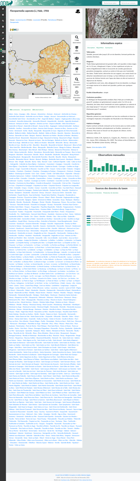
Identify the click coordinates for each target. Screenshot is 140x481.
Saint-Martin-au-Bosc (46, 397)
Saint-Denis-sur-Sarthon (44, 366)
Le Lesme (34, 276)
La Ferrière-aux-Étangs (63, 255)
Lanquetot (34, 266)
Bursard (69, 164)
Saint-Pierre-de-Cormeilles (44, 417)
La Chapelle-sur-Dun (73, 252)
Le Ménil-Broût (43, 276)
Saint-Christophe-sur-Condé (50, 364)
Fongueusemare (72, 214)
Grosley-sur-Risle (34, 233)
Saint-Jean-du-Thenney (24, 390)
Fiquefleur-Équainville (50, 214)
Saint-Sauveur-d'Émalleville (67, 424)
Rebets (12, 347)
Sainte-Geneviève (49, 369)
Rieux (73, 347)
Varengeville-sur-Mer (35, 457)
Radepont (72, 345)
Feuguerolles (37, 214)
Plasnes (17, 340)
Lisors (46, 297)
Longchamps (22, 300)
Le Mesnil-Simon (57, 278)
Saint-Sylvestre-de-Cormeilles (51, 426)
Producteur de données (113, 193)
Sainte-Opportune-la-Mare (64, 374)
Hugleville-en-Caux (43, 245)
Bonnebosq (40, 155)
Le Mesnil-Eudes (56, 276)
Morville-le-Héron (58, 324)
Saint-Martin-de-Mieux (45, 402)
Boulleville (66, 157)
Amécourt (59, 114)
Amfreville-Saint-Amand (17, 116)
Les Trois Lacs (69, 290)
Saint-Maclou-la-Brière (24, 395)
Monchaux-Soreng (22, 319)
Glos (75, 224)
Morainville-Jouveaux (68, 321)
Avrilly (45, 131)
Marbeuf (18, 307)
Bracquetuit (19, 162)
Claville (34, 178)
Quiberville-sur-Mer (41, 345)
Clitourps (64, 178)
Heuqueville (35, 243)
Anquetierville (59, 121)
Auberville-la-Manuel (24, 126)
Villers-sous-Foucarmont (28, 464)
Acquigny (23, 114)
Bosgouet (19, 157)
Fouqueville (37, 219)
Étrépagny (21, 209)
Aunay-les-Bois (54, 126)
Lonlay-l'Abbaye (48, 300)
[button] (11, 43)
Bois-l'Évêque (41, 152)
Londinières (13, 300)
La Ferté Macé (50, 257)
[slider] (33, 94)
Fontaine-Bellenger (15, 216)
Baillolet (67, 133)
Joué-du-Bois (51, 247)
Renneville (35, 347)
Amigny (49, 116)
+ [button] (10, 40)
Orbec (12, 333)
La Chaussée (13, 255)
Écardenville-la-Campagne (44, 202)
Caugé (56, 171)
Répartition (101, 48)
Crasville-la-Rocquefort (56, 188)
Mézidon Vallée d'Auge (31, 316)
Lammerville (59, 264)
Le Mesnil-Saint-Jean (43, 278)
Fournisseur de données (94, 193)
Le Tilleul (75, 293)
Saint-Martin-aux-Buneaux (64, 397)
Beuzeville (27, 147)
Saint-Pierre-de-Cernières (24, 417)
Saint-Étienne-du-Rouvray (18, 376)
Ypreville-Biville (68, 467)
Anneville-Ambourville (30, 121)
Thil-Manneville (49, 443)
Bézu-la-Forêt (63, 147)
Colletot (21, 181)
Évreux (52, 209)
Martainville (57, 307)
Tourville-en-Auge (64, 447)
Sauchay (54, 433)
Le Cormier (60, 274)
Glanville (63, 224)
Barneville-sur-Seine (53, 136)
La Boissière (64, 250)
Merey (57, 312)
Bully (63, 164)
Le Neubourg (30, 281)
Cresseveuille (69, 188)
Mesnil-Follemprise (55, 314)
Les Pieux (29, 290)
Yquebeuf (78, 467)
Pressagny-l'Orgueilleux (73, 343)
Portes (46, 343)
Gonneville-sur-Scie (16, 228)
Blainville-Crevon (42, 150)
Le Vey (62, 295)
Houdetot (12, 245)
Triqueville (12, 452)
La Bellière (46, 250)
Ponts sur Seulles (37, 343)
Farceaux (75, 209)
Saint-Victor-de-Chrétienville (66, 428)
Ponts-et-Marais (24, 343)
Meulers (19, 316)
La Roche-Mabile (60, 266)
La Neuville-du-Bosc (22, 266)
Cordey (68, 183)
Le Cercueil (33, 274)
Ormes (23, 333)
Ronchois (28, 352)
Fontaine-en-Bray (30, 216)
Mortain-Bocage (29, 324)
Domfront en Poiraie (37, 197)
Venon (40, 459)
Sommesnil (31, 438)
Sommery (22, 438)
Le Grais (77, 274)
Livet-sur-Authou (70, 297)
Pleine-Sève (25, 340)
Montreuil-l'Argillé (35, 321)
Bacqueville (58, 131)
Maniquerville (14, 305)
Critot (30, 193)
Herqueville (24, 240)
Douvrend (66, 197)
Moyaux (12, 326)
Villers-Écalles (14, 464)
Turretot (47, 452)
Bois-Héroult (31, 152)
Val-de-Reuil (74, 452)
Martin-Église (21, 309)
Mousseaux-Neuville (73, 324)
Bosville (44, 157)
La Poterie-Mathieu (46, 266)
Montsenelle (47, 321)
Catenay (50, 171)
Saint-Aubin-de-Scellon (43, 359)
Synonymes (110, 48)
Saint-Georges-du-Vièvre (55, 378)
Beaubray (43, 138)
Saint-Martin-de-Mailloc (27, 402)
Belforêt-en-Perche (37, 143)
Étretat (29, 209)
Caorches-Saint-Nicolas (73, 169)
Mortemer (40, 324)
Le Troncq (26, 295)
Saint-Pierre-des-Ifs (29, 419)
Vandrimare (13, 457)
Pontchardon (46, 340)
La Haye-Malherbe (20, 262)
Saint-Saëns (23, 424)
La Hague (51, 259)
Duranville (33, 200)
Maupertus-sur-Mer (70, 309)
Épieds (11, 207)
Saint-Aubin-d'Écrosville (25, 359)
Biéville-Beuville (14, 150)
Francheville (46, 219)
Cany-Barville (59, 169)
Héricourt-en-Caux (43, 238)
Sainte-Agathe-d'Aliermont (72, 366)
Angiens (61, 119)
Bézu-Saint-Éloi (74, 147)
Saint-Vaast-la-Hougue (31, 428)
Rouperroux (66, 352)
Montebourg (46, 319)
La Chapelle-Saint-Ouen (56, 252)
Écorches (58, 202)
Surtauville (72, 438)
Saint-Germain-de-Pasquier (61, 381)
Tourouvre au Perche (49, 447)
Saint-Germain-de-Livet (42, 381)
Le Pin (72, 281)
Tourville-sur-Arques (34, 450)
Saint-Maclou (62, 393)
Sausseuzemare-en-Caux (29, 436)
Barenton (26, 136)
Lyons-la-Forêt (30, 302)
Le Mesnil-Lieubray (28, 278)
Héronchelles (13, 240)
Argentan (43, 124)
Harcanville (23, 236)
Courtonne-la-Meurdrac (17, 188)
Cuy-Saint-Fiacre (20, 195)
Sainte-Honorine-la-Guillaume (38, 371)
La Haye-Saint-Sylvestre (36, 262)
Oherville (78, 331)
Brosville (51, 164)
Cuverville (65, 193)
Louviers (20, 302)
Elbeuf (18, 205)
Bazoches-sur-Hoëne (16, 138)
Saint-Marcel (38, 395)
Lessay (60, 290)
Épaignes (74, 205)
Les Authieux (69, 283)
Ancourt (56, 116)
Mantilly (70, 305)
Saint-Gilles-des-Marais (58, 386)
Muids (18, 326)
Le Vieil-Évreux (71, 295)
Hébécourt (32, 238)
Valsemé (72, 455)
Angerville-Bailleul (50, 119)
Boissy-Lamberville (21, 155)
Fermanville (52, 212)
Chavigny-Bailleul (59, 176)
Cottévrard (20, 186)
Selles (54, 436)
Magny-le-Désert (42, 302)
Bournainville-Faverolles (53, 159)
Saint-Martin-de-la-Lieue (65, 400)
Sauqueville (78, 433)
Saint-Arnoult (41, 357)
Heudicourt (61, 240)
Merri (76, 312)
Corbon (52, 183)
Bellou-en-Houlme (20, 145)
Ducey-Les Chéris (23, 200)
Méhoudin (23, 312)
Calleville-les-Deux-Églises (59, 166)
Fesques (28, 214)
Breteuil (56, 162)
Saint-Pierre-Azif (46, 414)
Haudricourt (57, 236)
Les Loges (42, 288)
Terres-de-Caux (48, 440)
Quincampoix (54, 345)
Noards (50, 328)
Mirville (73, 316)
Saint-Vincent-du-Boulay (65, 431)
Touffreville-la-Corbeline (44, 445)
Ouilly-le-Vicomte (70, 333)
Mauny (59, 309)
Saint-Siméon (34, 426)
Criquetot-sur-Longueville (18, 193)
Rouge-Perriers (55, 352)
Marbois (25, 307)
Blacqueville (31, 150)
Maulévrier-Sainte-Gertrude (46, 309)
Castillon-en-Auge (39, 171)
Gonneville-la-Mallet (50, 226)
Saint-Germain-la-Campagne (54, 383)
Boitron (32, 155)
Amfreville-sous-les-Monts (36, 116)
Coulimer (35, 186)
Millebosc (66, 316)
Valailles (54, 452)
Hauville (24, 238)
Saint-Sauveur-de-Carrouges (47, 424)
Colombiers (47, 181)
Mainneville (53, 302)
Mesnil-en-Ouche (41, 314)
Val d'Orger (41, 455)
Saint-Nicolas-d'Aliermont (63, 407)
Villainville (76, 462)
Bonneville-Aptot (51, 155)
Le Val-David (44, 295)
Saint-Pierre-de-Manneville (63, 417)
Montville (56, 321)
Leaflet (59, 98)
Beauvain (55, 140)
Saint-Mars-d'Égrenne (29, 397)
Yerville (59, 467)
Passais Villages (54, 336)
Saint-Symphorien (69, 426)
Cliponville (56, 178)
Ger (51, 224)
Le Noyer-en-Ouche (54, 281)
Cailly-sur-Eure (34, 166)
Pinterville (70, 338)
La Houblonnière (52, 262)
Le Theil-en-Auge (38, 293)
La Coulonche (32, 255)
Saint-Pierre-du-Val (64, 419)
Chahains (43, 174)
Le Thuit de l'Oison (64, 293)
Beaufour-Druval (53, 138)
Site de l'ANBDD (63, 475)
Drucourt (12, 200)
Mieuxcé (58, 316)
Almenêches (43, 114)
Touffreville (31, 445)
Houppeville (31, 245)
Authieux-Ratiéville (24, 128)
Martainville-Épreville (69, 307)
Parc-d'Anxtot (43, 336)
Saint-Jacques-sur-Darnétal (44, 388)
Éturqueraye (44, 209)
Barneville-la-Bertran (37, 136)
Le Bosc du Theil (48, 271)
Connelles (25, 183)
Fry (29, 221)
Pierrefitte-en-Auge (59, 338)
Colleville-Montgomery (34, 181)
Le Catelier (24, 274)
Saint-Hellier (72, 386)
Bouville (73, 159)
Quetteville (29, 345)
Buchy (58, 164)
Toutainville (54, 450)
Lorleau (77, 300)
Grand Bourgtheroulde (25, 231)
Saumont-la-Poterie (65, 433)
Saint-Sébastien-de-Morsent (19, 426)
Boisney (50, 152)
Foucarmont (20, 219)
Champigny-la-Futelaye (25, 176)
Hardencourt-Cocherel (44, 236)
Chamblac (59, 174)
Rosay (35, 352)
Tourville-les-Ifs (20, 450)
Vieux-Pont (68, 462)
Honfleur (77, 243)
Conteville (33, 183)
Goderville (23, 226)
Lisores (40, 297)
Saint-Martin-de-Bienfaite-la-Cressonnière (40, 400)
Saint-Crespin (66, 364)
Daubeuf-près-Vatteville (68, 195)
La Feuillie (77, 257)
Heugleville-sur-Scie (22, 243)
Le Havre (26, 276)
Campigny (22, 169)
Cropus (44, 193)
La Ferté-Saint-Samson (64, 257)
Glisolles (70, 224)
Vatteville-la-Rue (31, 459)
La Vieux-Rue (74, 269)
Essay (41, 207)
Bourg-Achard (14, 159)
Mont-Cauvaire (35, 319)
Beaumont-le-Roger (37, 140)
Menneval (50, 312)
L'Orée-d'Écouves (67, 300)
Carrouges (28, 171)
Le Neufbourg (40, 281)
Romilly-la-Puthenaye (68, 350)
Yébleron (52, 467)
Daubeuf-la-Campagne (50, 195)
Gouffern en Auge (30, 228)
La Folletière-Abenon (16, 259)
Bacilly (51, 131)
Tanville (27, 440)
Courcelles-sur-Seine (73, 186)
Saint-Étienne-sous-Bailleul (71, 376)
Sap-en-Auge (14, 433)
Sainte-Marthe (29, 374)
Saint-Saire (32, 424)
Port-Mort (53, 343)
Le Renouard (49, 283)
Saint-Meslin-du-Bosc (26, 407)
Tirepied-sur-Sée (61, 443)
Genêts (45, 224)
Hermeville (55, 238)
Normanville (72, 328)
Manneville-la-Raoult (43, 305)
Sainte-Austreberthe (17, 369)
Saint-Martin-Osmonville (60, 405)
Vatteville (21, 459)
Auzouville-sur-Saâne (47, 128)
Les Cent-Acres (75, 286)
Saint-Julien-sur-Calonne (57, 390)
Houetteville (21, 245)
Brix (39, 164)
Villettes (75, 464)
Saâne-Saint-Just (49, 355)
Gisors (56, 224)
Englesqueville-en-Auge (44, 205)
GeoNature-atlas (64, 480)
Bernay (47, 145)
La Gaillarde (42, 259)
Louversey (12, 302)
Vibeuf (37, 462)
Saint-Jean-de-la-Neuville (63, 388)
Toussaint (46, 450)
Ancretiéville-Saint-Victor (18, 119)
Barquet (64, 136)
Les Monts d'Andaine (55, 288)
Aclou (16, 114)
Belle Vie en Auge (62, 143)
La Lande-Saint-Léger (38, 264)
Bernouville (55, 145)
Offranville (70, 331)
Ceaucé (24, 174)
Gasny (16, 224)
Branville (28, 162)
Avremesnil (38, 131)
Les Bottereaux (63, 286)
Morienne (12, 324)
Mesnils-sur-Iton (69, 314)
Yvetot (12, 469)
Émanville (31, 205)
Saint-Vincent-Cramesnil (29, 431)
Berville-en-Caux (66, 145)
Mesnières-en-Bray (27, 314)
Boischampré (20, 152)
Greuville (12, 233)
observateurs (40, 110)
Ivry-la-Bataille (40, 247)
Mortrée (48, 324)
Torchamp (17, 445)
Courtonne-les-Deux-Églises (37, 188)
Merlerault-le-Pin (67, 312)
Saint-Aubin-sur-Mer (25, 362)
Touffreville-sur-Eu (61, 445)
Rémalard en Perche (23, 347)
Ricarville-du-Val (56, 347)
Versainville (13, 462)
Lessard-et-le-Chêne (50, 290)
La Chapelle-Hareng (23, 252)
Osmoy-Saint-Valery (34, 333)
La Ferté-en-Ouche (37, 257)
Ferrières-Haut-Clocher (66, 212)
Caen (75, 164)
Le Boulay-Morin (70, 271)
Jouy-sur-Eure (62, 247)
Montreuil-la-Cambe (21, 321)
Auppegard (65, 126)
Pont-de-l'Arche (58, 340)
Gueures (77, 233)
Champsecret (39, 176)
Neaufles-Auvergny (58, 326)
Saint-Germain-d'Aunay (24, 381)
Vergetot (62, 459)
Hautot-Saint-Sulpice (70, 236)
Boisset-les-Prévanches (62, 152)
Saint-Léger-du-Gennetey (22, 393)
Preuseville (14, 345)
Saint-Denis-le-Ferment (26, 366)
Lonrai (57, 300)
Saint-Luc (52, 393)
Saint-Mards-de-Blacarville (63, 395)
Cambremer (74, 166)
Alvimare (52, 114)
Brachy (11, 162)
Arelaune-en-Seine (31, 124)
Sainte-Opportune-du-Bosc (44, 374)
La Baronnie (37, 250)
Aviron (30, 131)
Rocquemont (33, 350)
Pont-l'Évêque (69, 340)
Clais (22, 178)
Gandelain (64, 221)
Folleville (63, 214)
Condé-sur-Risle (14, 183)
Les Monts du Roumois (71, 288)
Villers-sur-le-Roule (45, 464)
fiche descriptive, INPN (99, 147)
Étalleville (63, 207)
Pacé (24, 336)
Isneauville (25, 247)
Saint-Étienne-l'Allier (35, 376)
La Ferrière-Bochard (22, 257)
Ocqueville (61, 331)
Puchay (21, 345)
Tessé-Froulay (60, 440)
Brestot (49, 162)
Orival (18, 333)
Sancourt (78, 431)
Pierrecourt (37, 338)
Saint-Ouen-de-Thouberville (50, 409)
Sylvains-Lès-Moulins (16, 440)
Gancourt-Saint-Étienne (51, 221)
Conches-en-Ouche (69, 181)
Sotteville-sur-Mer (42, 438)
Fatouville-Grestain (15, 212)
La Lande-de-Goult (22, 264)
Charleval (49, 176)
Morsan (19, 324)
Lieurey (17, 297)
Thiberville (29, 443)
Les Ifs (36, 288)
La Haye (68, 259)
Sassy (48, 433)
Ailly (29, 114)
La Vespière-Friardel (51, 269)
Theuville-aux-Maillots (17, 443)
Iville (31, 247)
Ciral (18, 178)
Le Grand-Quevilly (15, 276)
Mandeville (69, 302)
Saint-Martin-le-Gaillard (42, 405)
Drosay (74, 197)
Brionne (27, 164)
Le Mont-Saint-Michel (16, 281)
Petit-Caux (20, 338)
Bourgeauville (38, 159)
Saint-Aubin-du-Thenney (60, 359)
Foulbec (29, 219)
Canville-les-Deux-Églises (44, 169)
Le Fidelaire (69, 274)
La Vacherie (39, 269)
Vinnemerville (23, 467)
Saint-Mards (48, 395)
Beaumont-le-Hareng (21, 140)
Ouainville (46, 333)
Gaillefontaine (37, 221)
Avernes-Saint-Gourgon (64, 128)
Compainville (56, 181)
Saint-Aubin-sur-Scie (41, 362)
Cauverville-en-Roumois (68, 171)
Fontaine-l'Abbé (54, 216)
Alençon (35, 114)
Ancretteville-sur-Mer (35, 119)
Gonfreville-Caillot (35, 226)
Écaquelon (30, 202)
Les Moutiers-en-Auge (17, 290)
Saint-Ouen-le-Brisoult (17, 412)
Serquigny (61, 436)
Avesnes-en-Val (21, 131)
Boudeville (58, 157)
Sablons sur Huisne (63, 355)
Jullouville (71, 247)
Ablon (11, 114)
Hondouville (68, 243)
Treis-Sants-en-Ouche (67, 450)
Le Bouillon (59, 271)
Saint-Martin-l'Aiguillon (25, 405)
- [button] (10, 45)
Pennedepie (71, 336)
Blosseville (67, 150)
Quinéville (63, 345)
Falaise (68, 209)
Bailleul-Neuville (56, 133)
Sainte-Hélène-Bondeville (18, 371)
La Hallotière (60, 259)
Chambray (12, 176)
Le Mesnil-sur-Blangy (72, 278)
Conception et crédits (75, 475)
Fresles (73, 219)
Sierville (68, 436)
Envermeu (56, 205)
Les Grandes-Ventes (16, 288)
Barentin (18, 136)
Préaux (61, 343)
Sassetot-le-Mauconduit (28, 433)
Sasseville (42, 433)
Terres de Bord (37, 440)
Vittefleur (32, 467)
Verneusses (70, 459)
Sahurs (73, 355)
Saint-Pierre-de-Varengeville (47, 419)
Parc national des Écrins (86, 480)
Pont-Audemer (36, 340)
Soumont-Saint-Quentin (58, 438)
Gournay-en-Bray (64, 228)
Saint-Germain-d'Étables (34, 383)
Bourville (66, 159)
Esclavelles (34, 207)
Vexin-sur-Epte (28, 462)
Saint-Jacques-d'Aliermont (24, 388)
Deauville (25, 197)
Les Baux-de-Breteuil (33, 286)
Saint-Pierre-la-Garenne (24, 421)
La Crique (41, 255)
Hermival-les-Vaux (67, 238)
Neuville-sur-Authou (34, 328)
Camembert (13, 169)
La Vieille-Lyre (64, 269)
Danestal (38, 195)
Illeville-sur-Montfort (72, 245)
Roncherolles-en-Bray (16, 352)
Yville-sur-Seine (21, 469)
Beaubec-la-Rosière (32, 138)
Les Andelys (59, 283)
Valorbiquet (64, 455)
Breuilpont (19, 164)
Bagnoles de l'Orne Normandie (19, 133)
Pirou (77, 338)
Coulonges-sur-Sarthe (47, 186)
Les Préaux (37, 290)
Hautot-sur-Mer (14, 238)
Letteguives (35, 295)
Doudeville (58, 197)
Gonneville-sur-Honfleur (66, 226)
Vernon (77, 459)
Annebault (17, 121)
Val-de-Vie (32, 455)
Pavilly (63, 336)
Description (91, 48)
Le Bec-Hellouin (14, 271)
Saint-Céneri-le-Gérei (31, 364)
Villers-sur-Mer (58, 464)
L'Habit (11, 297)
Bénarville (31, 145)
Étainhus (56, 207)
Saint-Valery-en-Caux (47, 428)
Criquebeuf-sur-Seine (58, 190)
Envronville (66, 205)
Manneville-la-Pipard (27, 305)
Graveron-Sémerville (64, 231)
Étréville (36, 209)
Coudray (28, 186)
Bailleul (34, 133)
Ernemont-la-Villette (22, 207)
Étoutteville (13, 209)
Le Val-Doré (54, 295)
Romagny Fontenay (53, 350)
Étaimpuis (48, 207)
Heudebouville (51, 240)
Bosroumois (36, 157)
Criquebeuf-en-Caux (23, 190)
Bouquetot (75, 157)
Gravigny (76, 231)
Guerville (70, 233)
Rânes (79, 345)
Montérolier (56, 319)
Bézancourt (53, 147)
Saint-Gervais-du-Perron (23, 386)
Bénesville (39, 145)
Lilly (23, 297)
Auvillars (36, 128)
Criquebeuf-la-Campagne (40, 190)
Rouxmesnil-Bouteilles (23, 355)
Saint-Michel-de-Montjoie (44, 407)
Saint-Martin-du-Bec (62, 402)
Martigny (12, 309)
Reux (47, 347)
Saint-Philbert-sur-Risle (31, 414)
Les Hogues (28, 288)
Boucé (50, 157)
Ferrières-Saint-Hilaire (16, 214)
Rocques (42, 350)
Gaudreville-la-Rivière (34, 224)
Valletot (49, 455)
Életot (24, 205)
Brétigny (63, 162)
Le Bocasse (25, 271)
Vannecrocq (22, 457)
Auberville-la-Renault (40, 126)
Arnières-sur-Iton (53, 124)
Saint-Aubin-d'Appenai (55, 357)
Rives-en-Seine (22, 350)
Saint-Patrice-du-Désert (43, 412)
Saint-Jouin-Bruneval (41, 390)
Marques (40, 307)
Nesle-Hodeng (20, 328)
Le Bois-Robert (36, 271)
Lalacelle (12, 264)
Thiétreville (38, 443)
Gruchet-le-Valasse (47, 233)
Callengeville (44, 166)
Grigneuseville (22, 233)
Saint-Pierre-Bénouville (61, 414)
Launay (30, 269)
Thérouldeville (71, 440)
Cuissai (58, 193)
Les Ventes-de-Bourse (22, 293)
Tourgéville (13, 447)
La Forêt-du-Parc (31, 259)
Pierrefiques (46, 338)
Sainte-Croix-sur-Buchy (34, 369)
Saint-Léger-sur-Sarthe (40, 393)
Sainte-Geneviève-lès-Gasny (66, 369)
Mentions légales (87, 475)
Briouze (34, 164)
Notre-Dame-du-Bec (49, 331)
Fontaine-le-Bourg (68, 216)
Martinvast (31, 309)
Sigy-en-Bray (77, 436)
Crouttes (51, 193)
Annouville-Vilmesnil (46, 121)
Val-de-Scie (23, 455)
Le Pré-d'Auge (39, 283)
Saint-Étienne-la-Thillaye (52, 376)
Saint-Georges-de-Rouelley (36, 378)
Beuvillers (19, 147)
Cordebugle (60, 183)
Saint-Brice (19, 364)
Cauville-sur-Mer (15, 174)
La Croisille (49, 255)
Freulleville (23, 221)
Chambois (67, 174)
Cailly (25, 166)
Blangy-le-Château (56, 150)
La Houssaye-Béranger (67, 262)
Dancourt (30, 195)
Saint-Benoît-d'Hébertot (57, 362)
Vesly (20, 462)
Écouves (12, 205)
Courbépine (61, 186)
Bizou (23, 150)
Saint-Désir (58, 366)
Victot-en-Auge (46, 462)
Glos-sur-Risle (14, 226)
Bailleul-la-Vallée (44, 133)
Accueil (56, 475)
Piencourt (28, 338)
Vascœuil (63, 457)
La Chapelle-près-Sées (39, 252)
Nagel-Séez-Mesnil (28, 326)
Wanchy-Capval (42, 467)
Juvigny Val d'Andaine (24, 250)
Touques (71, 445)
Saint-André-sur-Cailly (28, 357)
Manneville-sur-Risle (59, 305)
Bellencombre (50, 143)
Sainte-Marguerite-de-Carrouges (61, 371)
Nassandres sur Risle (43, 326)
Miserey (12, 319)
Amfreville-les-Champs (72, 114)
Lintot (34, 297)
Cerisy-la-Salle (34, 174)
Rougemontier (43, 352)
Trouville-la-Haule (23, 452)
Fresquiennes (13, 221)
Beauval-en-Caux (66, 140)
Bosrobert (27, 157)
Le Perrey (65, 281)
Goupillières (42, 228)
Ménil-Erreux (40, 312)
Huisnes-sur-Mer (57, 245)
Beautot (48, 140)
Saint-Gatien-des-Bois (17, 378)
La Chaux (22, 255)
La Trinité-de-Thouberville (18, 269)
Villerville (68, 464)
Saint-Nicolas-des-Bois (31, 409)
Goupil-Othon (52, 228)
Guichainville (13, 236)
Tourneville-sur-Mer (34, 447)
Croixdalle (37, 193)
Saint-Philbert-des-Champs (62, 412)
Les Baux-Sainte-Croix (49, 286)
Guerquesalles (61, 233)
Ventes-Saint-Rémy (50, 459)
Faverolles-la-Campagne (32, 212)
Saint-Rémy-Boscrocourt (42, 421)
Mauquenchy (13, 312)
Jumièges (12, 250)
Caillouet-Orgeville (15, 166)
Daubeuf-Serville (15, 197)
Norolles (22, 331)
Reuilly (42, 347)
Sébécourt (42, 436)
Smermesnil (14, 438)
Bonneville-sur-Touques (67, 155)
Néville (44, 328)
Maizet (61, 302)
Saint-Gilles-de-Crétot (41, 386)
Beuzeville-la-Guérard (40, 147)
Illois (10, 247)
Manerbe (77, 302)
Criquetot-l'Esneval (73, 190)
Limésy (28, 297)
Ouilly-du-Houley (57, 333)
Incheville (17, 247)
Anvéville (69, 121)
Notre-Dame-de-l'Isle (33, 331)
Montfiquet (66, 319)
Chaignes (51, 174)
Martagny (48, 307)
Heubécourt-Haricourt (36, 240)
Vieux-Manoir (57, 462)
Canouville (30, 169)
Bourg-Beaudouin (26, 159)
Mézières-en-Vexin (47, 316)
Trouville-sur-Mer (37, 452)
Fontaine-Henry (42, 216)
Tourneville (22, 447)
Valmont (56, 455)
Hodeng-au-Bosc (57, 243)
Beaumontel (65, 138)
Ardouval (21, 124)
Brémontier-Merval (38, 162)
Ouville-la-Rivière (15, 336)
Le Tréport (17, 295)
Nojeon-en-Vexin (61, 328)
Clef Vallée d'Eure (45, 178)
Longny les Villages (35, 300)
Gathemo (22, 224)
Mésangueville (14, 314)
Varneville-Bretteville (51, 457)
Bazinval (71, 136)
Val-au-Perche (63, 452)
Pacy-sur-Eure (32, 336)
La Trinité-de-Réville (74, 266)
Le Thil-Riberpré (50, 293)
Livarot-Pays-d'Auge (56, 297)
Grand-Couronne (41, 231)
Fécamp (44, 212)
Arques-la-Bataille (66, 124)
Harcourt (31, 236)
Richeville (67, 347)
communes (15, 110)
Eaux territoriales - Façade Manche (51, 200)
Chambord (75, 174)
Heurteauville (45, 243)
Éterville (71, 207)
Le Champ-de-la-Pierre (47, 274)
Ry (41, 355)
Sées (49, 436)
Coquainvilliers (43, 183)
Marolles (33, 307)
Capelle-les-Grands (16, 171)
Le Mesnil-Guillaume (70, 276)
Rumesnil (36, 355)
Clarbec (28, 178)
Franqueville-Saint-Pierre (60, 219)
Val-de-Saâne (13, 455)
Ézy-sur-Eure (60, 209)
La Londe (50, 264)
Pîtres (11, 340)
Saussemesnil (14, 436)
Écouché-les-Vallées (69, 202)
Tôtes (24, 445)
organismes (27, 110)
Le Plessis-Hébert (27, 283)
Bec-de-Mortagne (23, 143)
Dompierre (49, 197)
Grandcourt (52, 231)
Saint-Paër (29, 412)
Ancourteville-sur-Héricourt (70, 116)
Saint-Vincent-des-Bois (47, 431)
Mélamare (31, 312)
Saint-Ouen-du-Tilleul (69, 409)
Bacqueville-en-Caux (71, 131)
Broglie (44, 164)
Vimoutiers (13, 467)
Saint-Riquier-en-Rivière (61, 421)
